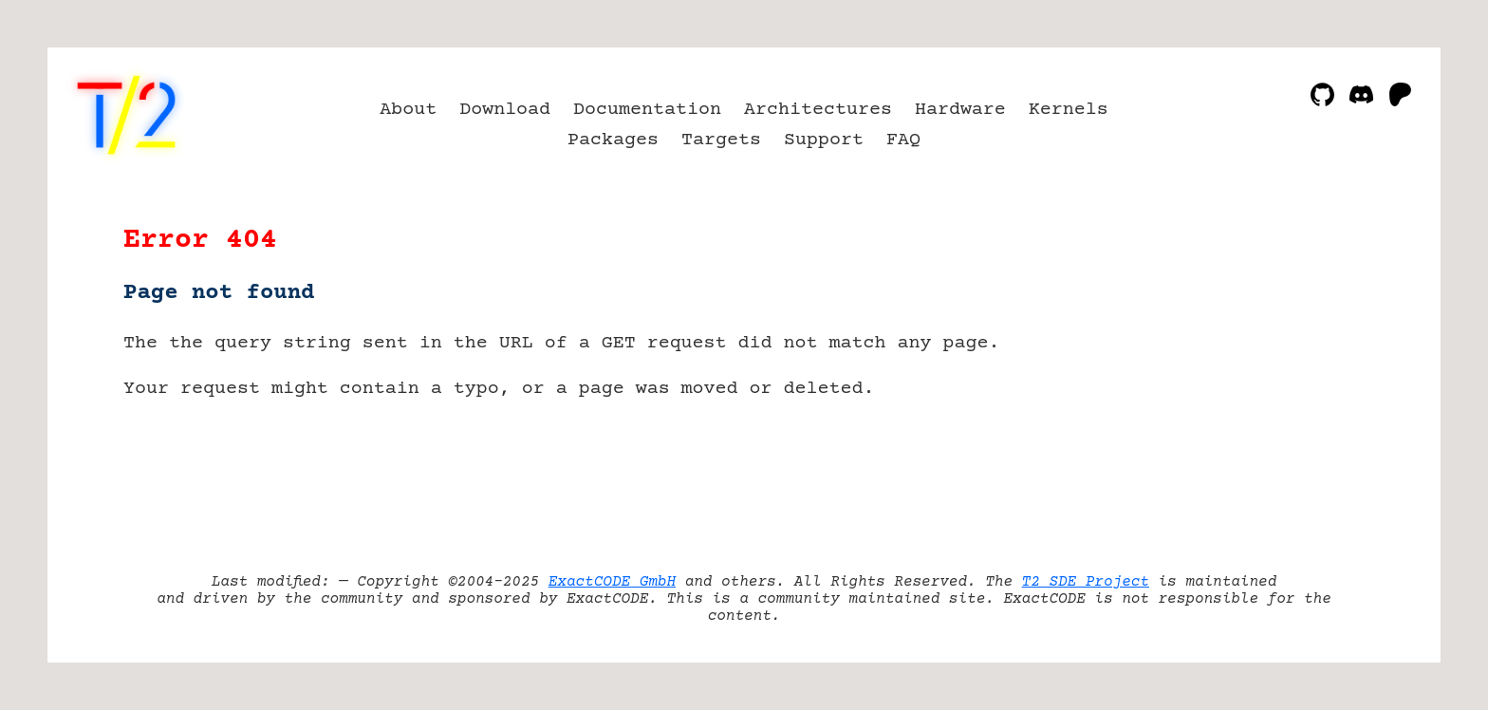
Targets (721, 140)
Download (504, 110)
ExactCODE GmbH (612, 581)
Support (824, 140)
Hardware (960, 110)
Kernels (1068, 110)
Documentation (647, 110)
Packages (613, 140)
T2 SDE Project (1085, 581)
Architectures (818, 110)
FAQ (903, 140)
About (408, 110)
